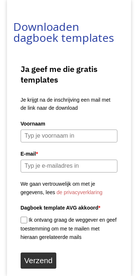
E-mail (29, 154)
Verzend (38, 260)
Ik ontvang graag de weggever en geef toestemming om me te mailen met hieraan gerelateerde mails (69, 228)
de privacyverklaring (80, 192)
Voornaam (33, 124)
